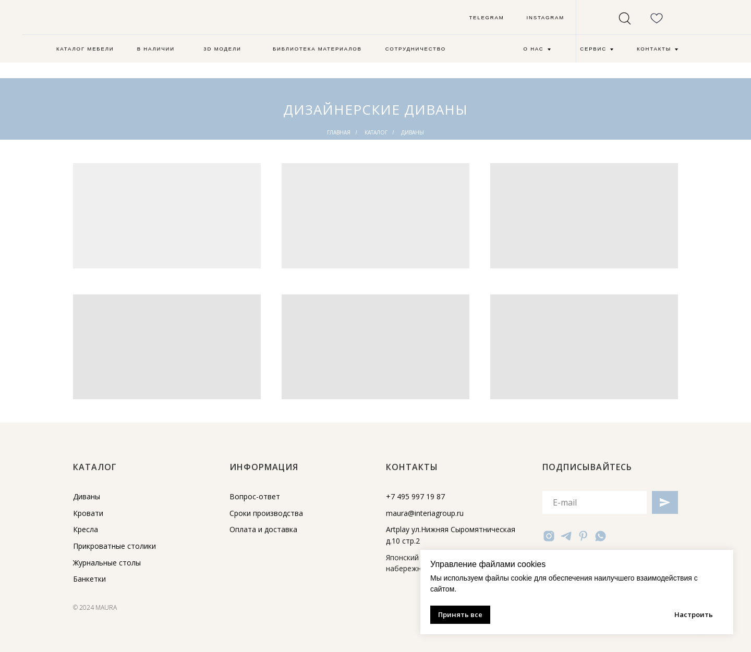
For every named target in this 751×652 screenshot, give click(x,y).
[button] (222, 49)
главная (338, 132)
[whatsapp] (600, 536)
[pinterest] (583, 536)
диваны (412, 132)
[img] (102, 20)
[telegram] (566, 536)
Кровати (88, 513)
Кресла (85, 529)
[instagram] (548, 536)
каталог (376, 132)
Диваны (86, 496)
